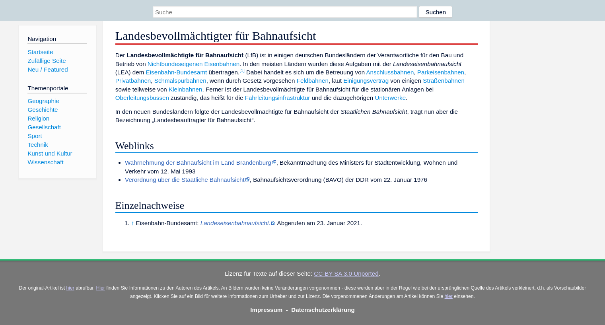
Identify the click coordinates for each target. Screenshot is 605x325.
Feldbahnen (313, 80)
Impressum (266, 309)
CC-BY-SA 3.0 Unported (346, 273)
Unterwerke (390, 97)
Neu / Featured (47, 69)
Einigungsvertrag (366, 80)
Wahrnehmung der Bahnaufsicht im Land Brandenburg (198, 162)
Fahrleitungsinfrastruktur (277, 97)
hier (70, 288)
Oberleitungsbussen (142, 97)
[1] (242, 70)
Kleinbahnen (185, 89)
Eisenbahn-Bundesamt (176, 72)
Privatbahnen (133, 80)
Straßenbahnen (444, 80)
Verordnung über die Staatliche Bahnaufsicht (185, 179)
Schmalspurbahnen (180, 80)
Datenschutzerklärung (323, 309)
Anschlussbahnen (390, 72)
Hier (100, 288)
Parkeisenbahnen (440, 72)
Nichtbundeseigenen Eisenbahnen (193, 63)
